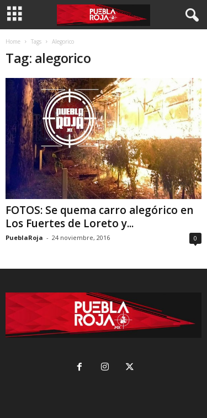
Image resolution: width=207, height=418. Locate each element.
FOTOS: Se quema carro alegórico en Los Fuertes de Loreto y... (99, 217)
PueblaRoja (24, 237)
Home (13, 41)
